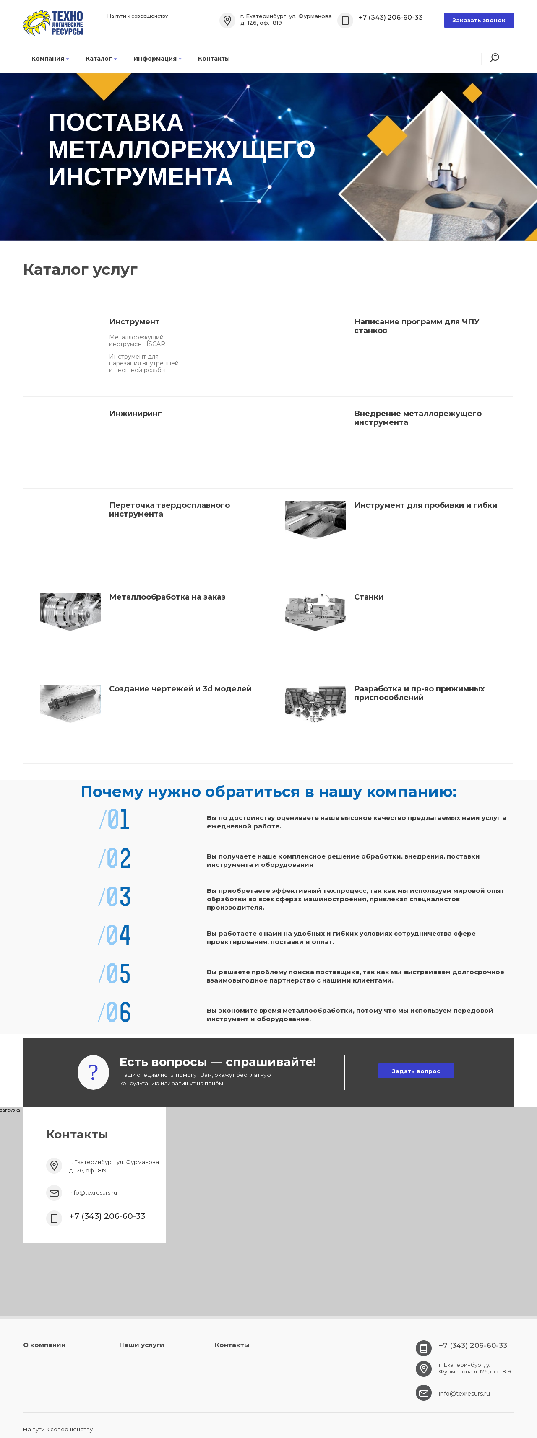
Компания (50, 58)
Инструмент (134, 321)
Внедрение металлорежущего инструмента (418, 418)
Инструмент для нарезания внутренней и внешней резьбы (144, 363)
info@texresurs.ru (93, 1192)
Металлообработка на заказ (167, 597)
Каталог (101, 58)
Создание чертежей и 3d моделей (180, 688)
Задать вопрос (416, 1071)
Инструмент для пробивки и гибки (425, 505)
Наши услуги (141, 1345)
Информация (157, 58)
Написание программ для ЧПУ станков (417, 326)
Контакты (214, 58)
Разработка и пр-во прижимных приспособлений (419, 693)
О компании (44, 1345)
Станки (368, 597)
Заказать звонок (479, 20)
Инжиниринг (135, 413)
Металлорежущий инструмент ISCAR (137, 341)
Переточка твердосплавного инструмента (169, 510)
